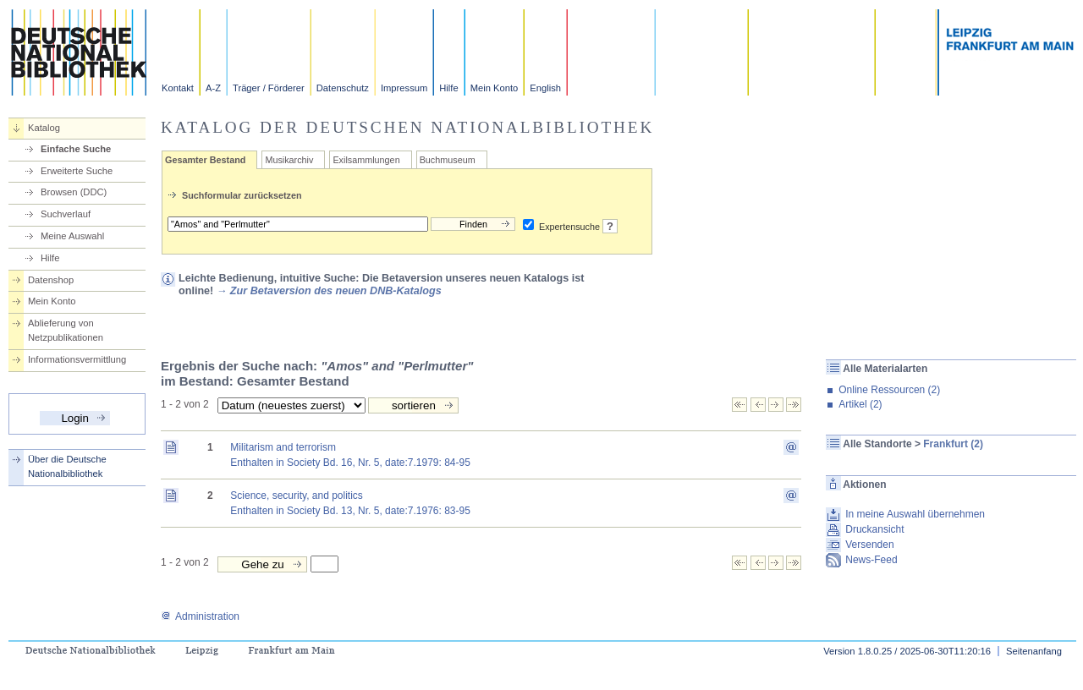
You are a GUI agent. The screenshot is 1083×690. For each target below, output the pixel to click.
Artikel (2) (860, 404)
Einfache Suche (76, 149)
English (545, 88)
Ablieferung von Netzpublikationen (65, 330)
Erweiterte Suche (77, 171)
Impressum (404, 88)
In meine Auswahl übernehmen (915, 514)
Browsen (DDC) (74, 192)
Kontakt (178, 88)
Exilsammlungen (366, 160)
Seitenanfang (1034, 651)
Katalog (44, 128)
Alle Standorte (877, 444)
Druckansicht (874, 529)
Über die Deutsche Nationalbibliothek (67, 466)
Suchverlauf (66, 214)
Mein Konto (494, 88)
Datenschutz (342, 88)
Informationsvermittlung (77, 359)
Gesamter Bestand (205, 160)
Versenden (869, 544)
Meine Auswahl (72, 236)
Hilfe (448, 88)
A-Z (213, 88)
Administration (200, 616)
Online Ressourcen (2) (889, 390)
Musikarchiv (289, 160)
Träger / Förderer (269, 88)
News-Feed (871, 560)
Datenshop (51, 280)
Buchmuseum (448, 160)
